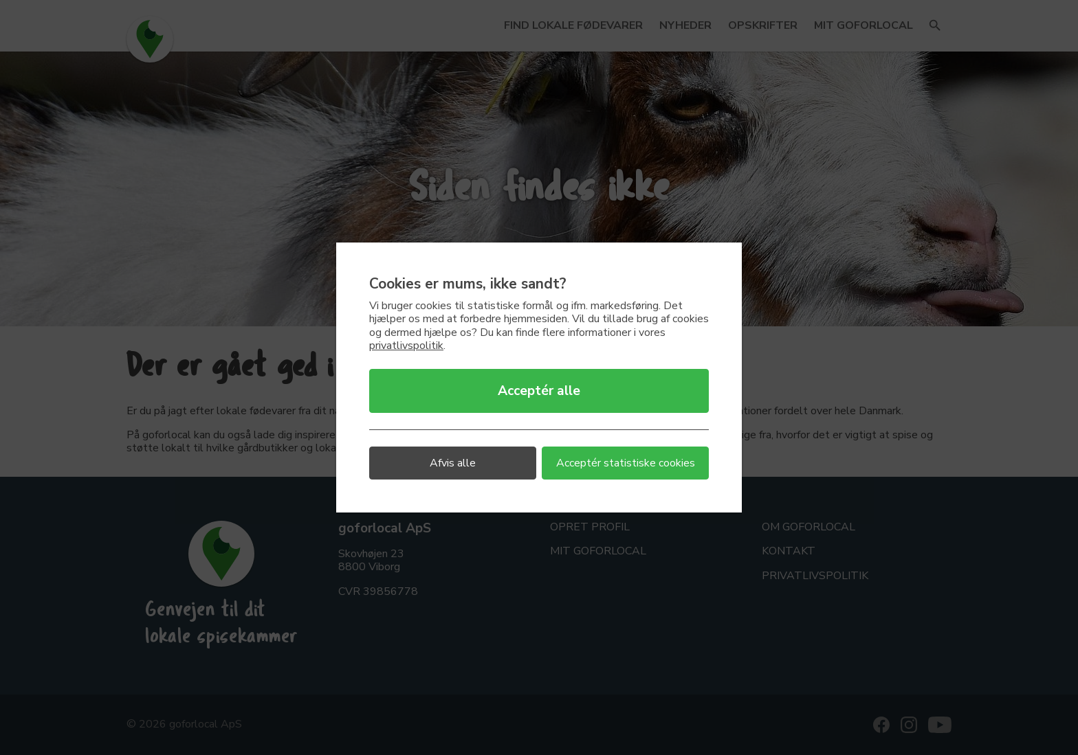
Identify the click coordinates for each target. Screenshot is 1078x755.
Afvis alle (453, 463)
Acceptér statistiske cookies (625, 463)
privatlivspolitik (406, 345)
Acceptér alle (539, 391)
